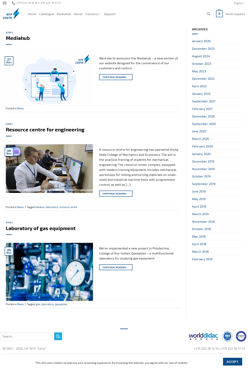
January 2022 (201, 93)
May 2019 (199, 199)
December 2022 (203, 78)
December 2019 (203, 161)
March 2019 (200, 214)
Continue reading (115, 77)
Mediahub (64, 14)
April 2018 (199, 244)
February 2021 (202, 108)
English (239, 3)
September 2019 (203, 184)
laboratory (52, 207)
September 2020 (204, 124)
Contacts (93, 14)
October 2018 (201, 229)
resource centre (68, 207)
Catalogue (46, 14)
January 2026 (201, 41)
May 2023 (199, 71)
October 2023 (201, 63)
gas (38, 304)
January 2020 (201, 154)
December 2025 (203, 48)
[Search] (208, 14)
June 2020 (199, 131)
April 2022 (199, 86)
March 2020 (200, 138)
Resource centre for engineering (45, 129)
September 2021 (203, 101)
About (78, 14)
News (9, 32)
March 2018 (200, 251)
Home (32, 14)
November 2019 (203, 169)
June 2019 (199, 191)
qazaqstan (61, 304)
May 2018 (199, 236)
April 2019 (199, 206)
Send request (235, 14)
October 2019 (201, 176)
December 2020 (203, 116)
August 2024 (201, 56)
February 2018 (202, 259)
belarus (40, 207)
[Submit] (58, 336)
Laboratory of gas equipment (41, 228)
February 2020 (202, 146)
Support (110, 14)
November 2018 (203, 221)
